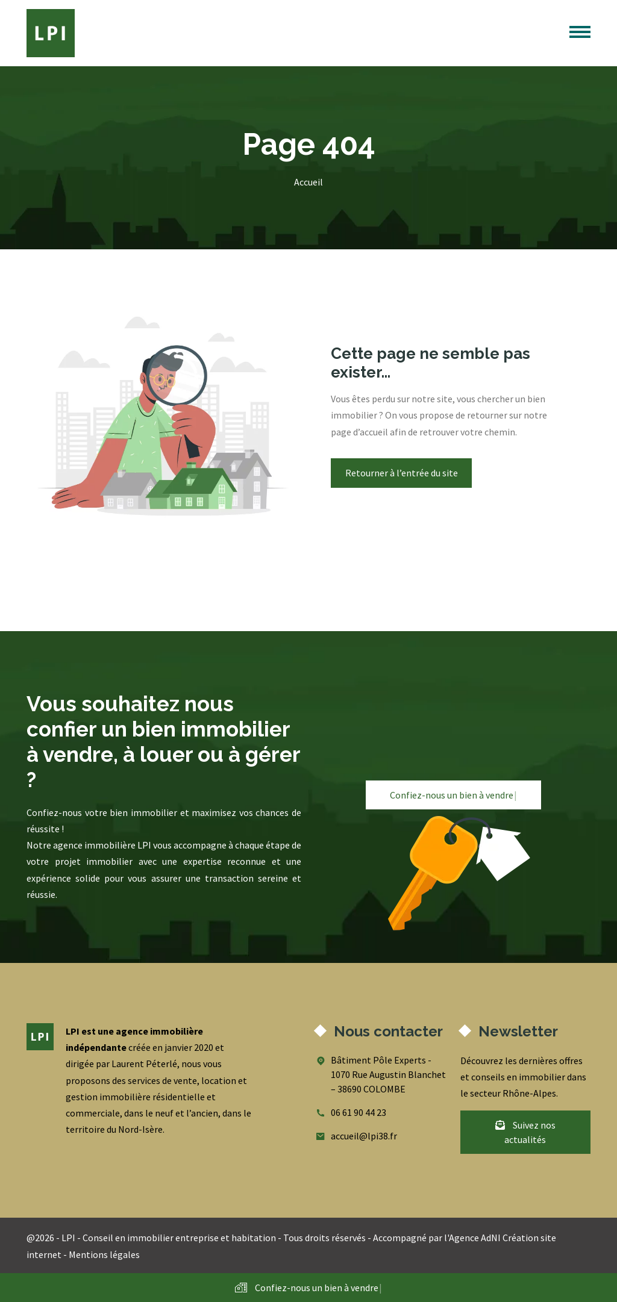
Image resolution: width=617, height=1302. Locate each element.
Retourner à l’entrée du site (401, 473)
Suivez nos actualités (525, 1132)
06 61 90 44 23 (358, 1112)
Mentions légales (104, 1254)
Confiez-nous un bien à (453, 795)
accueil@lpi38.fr (364, 1136)
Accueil (308, 182)
